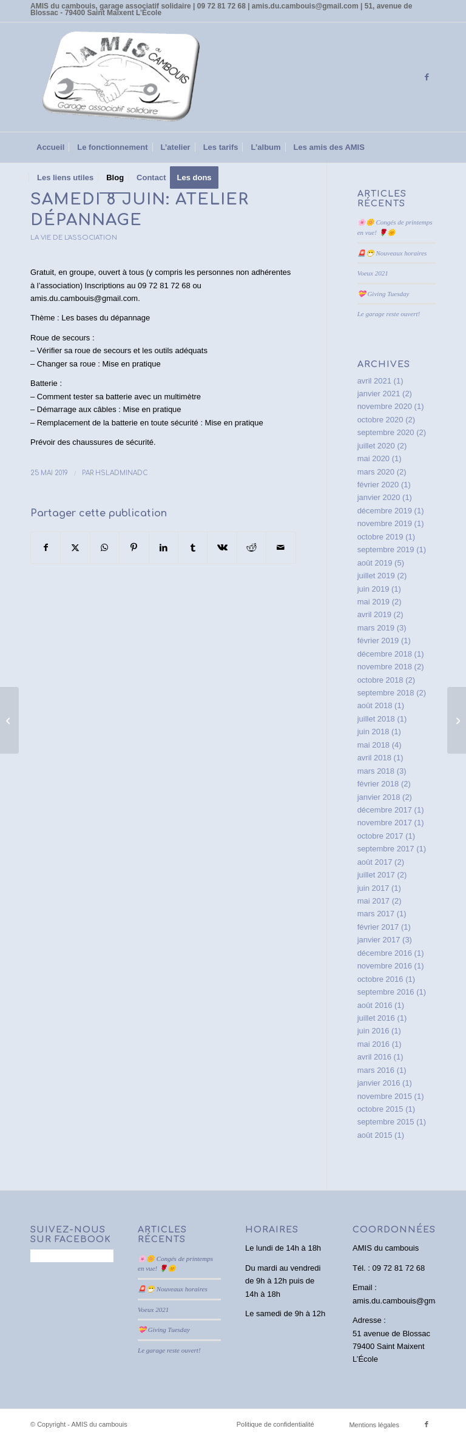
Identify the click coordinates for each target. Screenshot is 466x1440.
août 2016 (375, 1005)
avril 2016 (374, 1056)
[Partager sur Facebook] (45, 547)
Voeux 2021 (372, 273)
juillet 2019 (376, 575)
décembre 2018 (384, 653)
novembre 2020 (384, 406)
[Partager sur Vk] (222, 547)
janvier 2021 (378, 393)
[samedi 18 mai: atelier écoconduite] (9, 720)
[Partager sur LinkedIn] (163, 547)
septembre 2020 (385, 432)
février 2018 (378, 783)
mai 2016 (373, 1044)
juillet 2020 (376, 445)
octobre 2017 (380, 835)
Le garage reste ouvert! (388, 313)
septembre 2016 (385, 991)
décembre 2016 (384, 953)
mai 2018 (373, 744)
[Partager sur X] (75, 547)
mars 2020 (375, 471)
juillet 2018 (376, 718)
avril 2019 (374, 614)
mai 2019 (373, 601)
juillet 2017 (376, 874)
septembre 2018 (385, 692)
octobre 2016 (380, 979)
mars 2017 (375, 913)
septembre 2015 (385, 1121)
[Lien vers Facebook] (426, 77)
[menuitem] (50, 147)
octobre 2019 (380, 536)
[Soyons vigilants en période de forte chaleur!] (456, 720)
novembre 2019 (384, 523)
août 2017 (375, 862)
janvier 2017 (378, 939)
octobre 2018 (380, 680)
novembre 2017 (384, 822)
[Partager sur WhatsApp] (104, 547)
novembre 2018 (384, 666)
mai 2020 (373, 458)
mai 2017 (373, 900)
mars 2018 (375, 771)
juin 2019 (373, 588)
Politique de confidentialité (275, 1424)
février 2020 (378, 484)
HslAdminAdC (121, 473)
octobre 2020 (380, 419)
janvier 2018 (378, 797)
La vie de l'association (73, 237)
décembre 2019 (384, 510)
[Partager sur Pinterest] (134, 547)
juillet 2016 (376, 1018)
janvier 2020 (378, 497)
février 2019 (378, 640)
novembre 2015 (384, 1096)
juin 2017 (373, 888)
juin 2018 (373, 731)
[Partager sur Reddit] (251, 547)
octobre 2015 (380, 1109)
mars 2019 (375, 627)
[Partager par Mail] (280, 547)
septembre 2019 (385, 549)
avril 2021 (374, 380)
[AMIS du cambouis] (121, 77)
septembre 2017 (385, 848)
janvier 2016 (378, 1082)
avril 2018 (374, 757)
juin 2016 (373, 1030)
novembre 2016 (384, 965)
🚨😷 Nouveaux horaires (392, 253)
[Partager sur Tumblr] (192, 547)
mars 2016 (375, 1070)
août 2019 (375, 562)
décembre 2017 (384, 809)
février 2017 (378, 926)
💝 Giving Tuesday (383, 293)
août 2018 (375, 705)
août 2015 (375, 1135)
